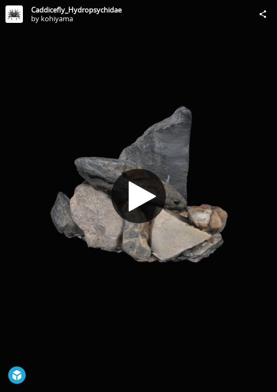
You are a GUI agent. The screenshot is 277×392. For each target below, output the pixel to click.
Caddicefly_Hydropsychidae (76, 10)
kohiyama (57, 18)
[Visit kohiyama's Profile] (14, 14)
